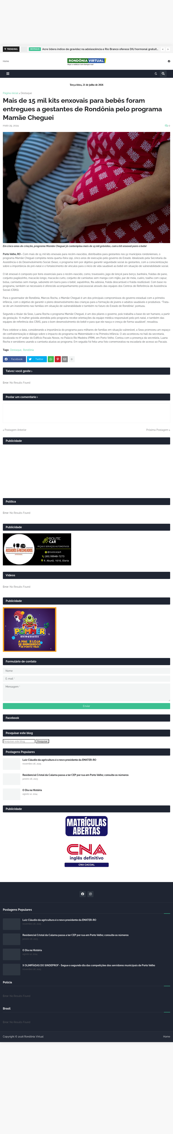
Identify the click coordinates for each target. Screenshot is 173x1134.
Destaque (26, 93)
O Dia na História (32, 790)
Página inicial (10, 93)
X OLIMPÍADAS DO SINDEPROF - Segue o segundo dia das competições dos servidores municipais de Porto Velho (88, 965)
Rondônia (28, 349)
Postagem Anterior (15, 429)
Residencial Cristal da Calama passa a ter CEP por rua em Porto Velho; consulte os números (75, 775)
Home (6, 61)
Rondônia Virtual (34, 1036)
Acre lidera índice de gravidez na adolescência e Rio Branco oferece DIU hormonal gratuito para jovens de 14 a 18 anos (100, 49)
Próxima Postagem (157, 429)
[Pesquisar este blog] (19, 741)
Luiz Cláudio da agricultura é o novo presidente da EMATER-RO (59, 759)
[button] (163, 49)
